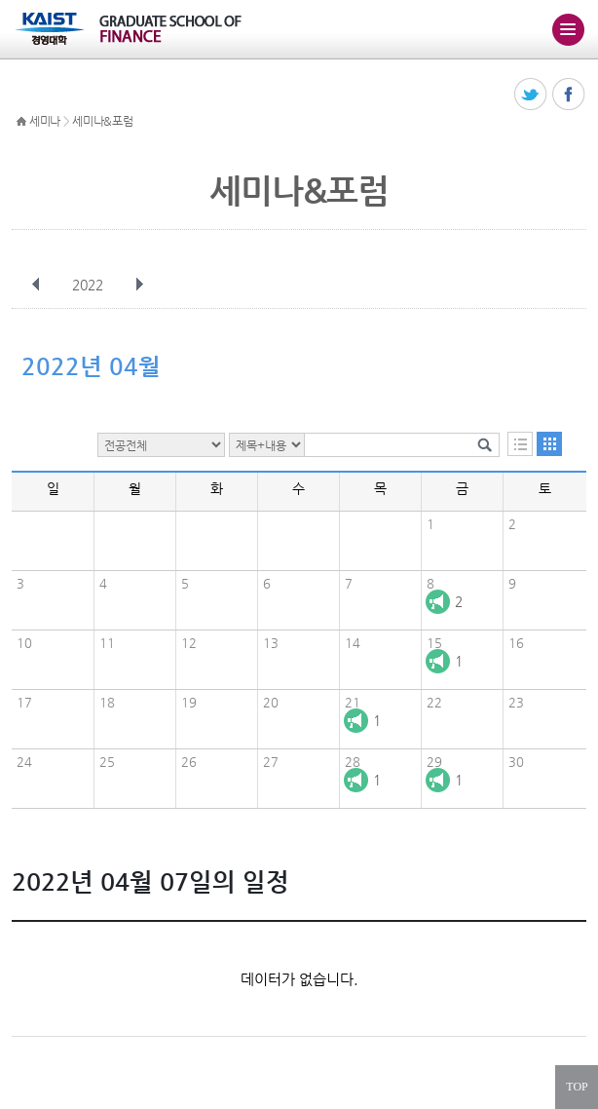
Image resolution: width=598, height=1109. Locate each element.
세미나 (44, 121)
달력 (549, 444)
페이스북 (569, 95)
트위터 (531, 95)
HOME (21, 122)
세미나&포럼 (102, 121)
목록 (520, 444)
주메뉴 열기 (567, 29)
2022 (89, 284)
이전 (36, 284)
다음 (139, 284)
